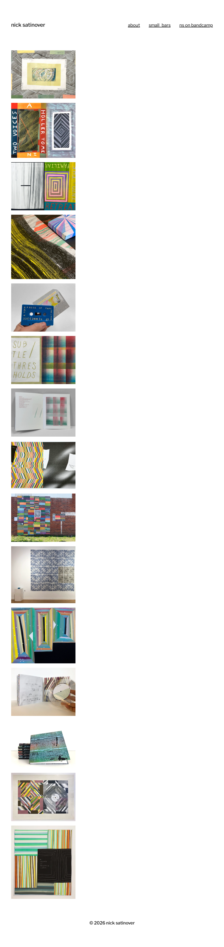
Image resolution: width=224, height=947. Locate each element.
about (134, 25)
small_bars (160, 25)
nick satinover (28, 25)
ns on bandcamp (196, 25)
